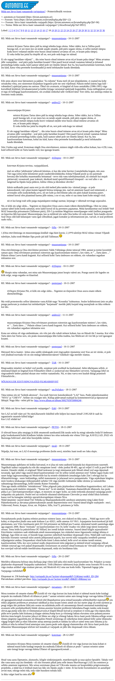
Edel (54, 408)
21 (59, 30)
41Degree (56, 158)
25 (70, 30)
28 (79, 30)
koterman (56, 635)
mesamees (57, 587)
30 (85, 30)
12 (32, 30)
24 (67, 30)
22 (61, 30)
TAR (54, 362)
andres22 (56, 102)
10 (26, 30)
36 (103, 30)
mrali (54, 446)
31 (88, 30)
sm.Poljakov (58, 389)
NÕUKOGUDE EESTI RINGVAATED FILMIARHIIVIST (29, 381)
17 (47, 30)
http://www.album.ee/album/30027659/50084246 (57, 400)
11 (29, 30)
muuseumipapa (59, 38)
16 (44, 30)
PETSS (55, 427)
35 (100, 30)
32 (91, 30)
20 (56, 30)
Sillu (54, 227)
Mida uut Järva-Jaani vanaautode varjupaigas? (23, 11)
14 (38, 30)
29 (82, 30)
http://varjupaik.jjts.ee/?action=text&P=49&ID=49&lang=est (61, 579)
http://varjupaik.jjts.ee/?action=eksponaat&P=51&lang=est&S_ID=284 (64, 576)
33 (94, 30)
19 (53, 30)
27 (76, 30)
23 (64, 30)
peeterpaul (57, 283)
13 (35, 30)
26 (73, 30)
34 (97, 30)
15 (41, 30)
